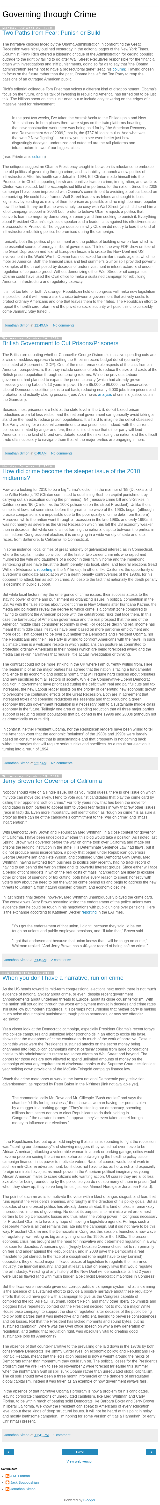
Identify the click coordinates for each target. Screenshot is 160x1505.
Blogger (89, 1500)
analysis (105, 394)
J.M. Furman (20, 1476)
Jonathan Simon (23, 1489)
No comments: (64, 325)
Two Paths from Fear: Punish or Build (51, 32)
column (119, 69)
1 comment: (62, 1435)
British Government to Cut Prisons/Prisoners (60, 343)
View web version (80, 1461)
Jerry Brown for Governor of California (52, 781)
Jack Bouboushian (24, 1482)
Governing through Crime (49, 14)
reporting (44, 569)
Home (80, 1452)
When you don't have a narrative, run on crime (63, 977)
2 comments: (61, 960)
